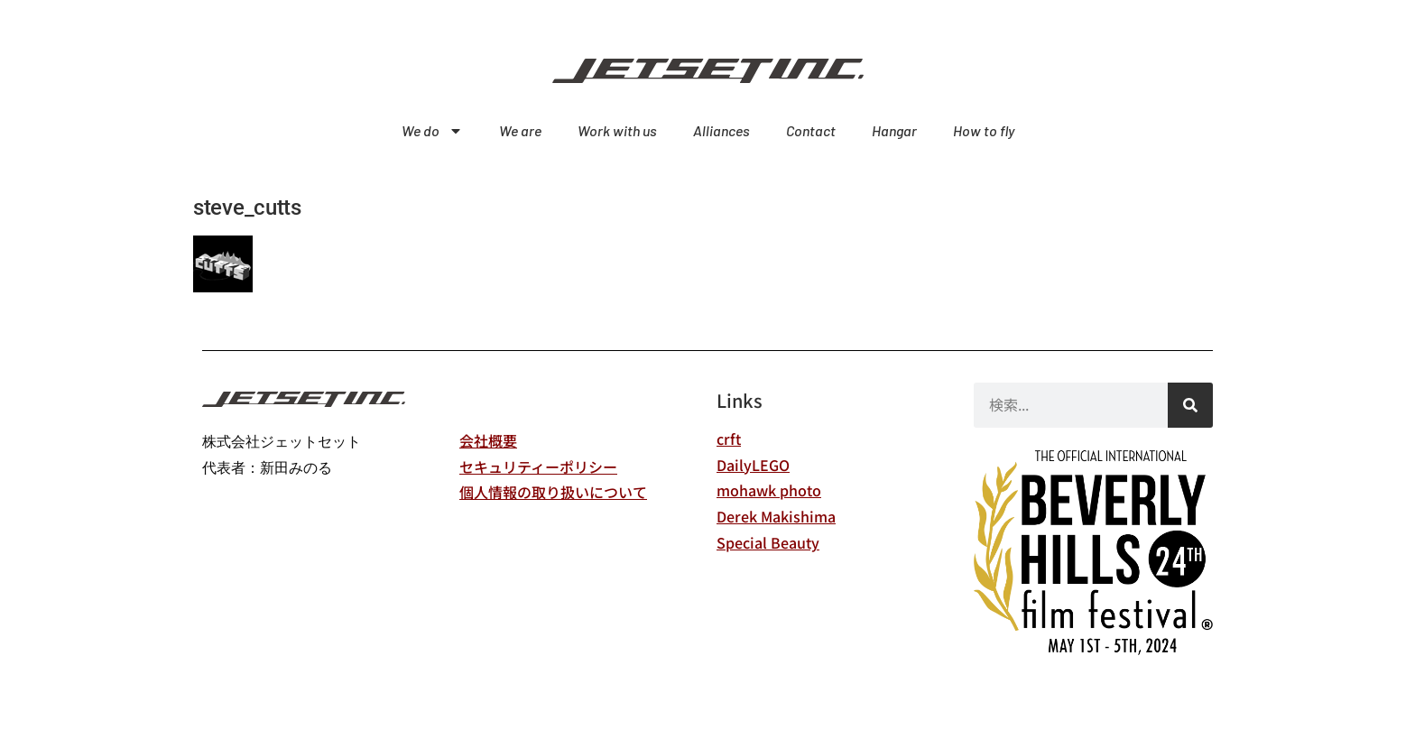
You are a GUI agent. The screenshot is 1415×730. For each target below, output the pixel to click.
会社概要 (488, 440)
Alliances (721, 130)
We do (432, 131)
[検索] (1190, 405)
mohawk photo (769, 490)
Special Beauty (768, 542)
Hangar (894, 130)
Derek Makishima (776, 516)
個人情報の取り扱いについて (553, 492)
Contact (811, 130)
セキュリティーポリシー (538, 466)
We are (520, 130)
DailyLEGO (753, 465)
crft (729, 438)
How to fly (983, 130)
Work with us (617, 130)
